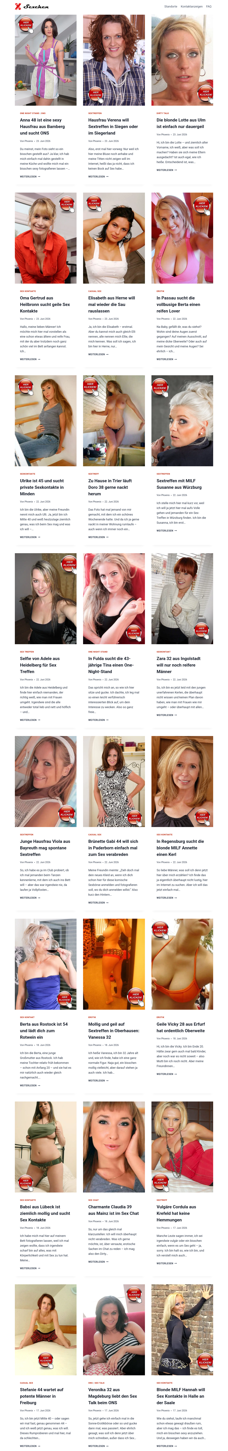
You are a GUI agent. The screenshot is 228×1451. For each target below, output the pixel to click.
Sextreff (93, 470)
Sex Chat (93, 1177)
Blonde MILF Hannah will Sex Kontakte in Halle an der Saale (182, 1371)
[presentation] (46, 59)
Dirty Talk (163, 113)
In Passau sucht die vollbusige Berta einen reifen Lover (182, 301)
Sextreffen (95, 113)
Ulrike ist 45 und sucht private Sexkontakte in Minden (39, 482)
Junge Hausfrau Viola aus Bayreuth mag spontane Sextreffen (42, 833)
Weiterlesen (30, 174)
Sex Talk (100, 1358)
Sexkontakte (27, 470)
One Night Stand (29, 113)
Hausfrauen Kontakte (160, 1440)
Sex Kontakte (28, 289)
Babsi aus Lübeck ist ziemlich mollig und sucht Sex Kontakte (42, 1190)
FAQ (208, 6)
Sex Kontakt (27, 1001)
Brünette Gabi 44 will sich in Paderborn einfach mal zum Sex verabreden (112, 833)
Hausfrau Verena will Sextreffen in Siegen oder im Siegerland (113, 125)
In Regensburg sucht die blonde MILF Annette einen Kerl (180, 833)
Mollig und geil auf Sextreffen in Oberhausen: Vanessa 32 (111, 1014)
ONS (43, 113)
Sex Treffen (27, 646)
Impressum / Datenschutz (194, 1440)
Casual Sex (94, 289)
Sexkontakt (164, 646)
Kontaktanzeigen (192, 6)
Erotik (160, 289)
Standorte (170, 6)
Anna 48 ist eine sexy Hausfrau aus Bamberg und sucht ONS (44, 125)
